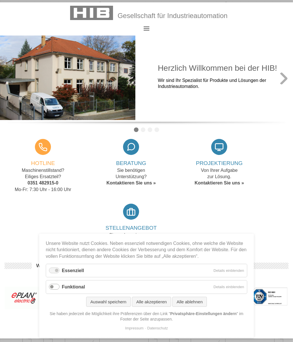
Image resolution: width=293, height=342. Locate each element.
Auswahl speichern (108, 301)
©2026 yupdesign (242, 321)
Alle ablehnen (190, 301)
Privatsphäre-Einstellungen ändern (251, 306)
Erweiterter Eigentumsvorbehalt (255, 295)
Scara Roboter (150, 129)
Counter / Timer (157, 129)
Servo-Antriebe (143, 129)
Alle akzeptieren (151, 301)
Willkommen (136, 129)
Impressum (134, 328)
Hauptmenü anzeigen (146, 29)
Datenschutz (157, 328)
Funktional (73, 286)
